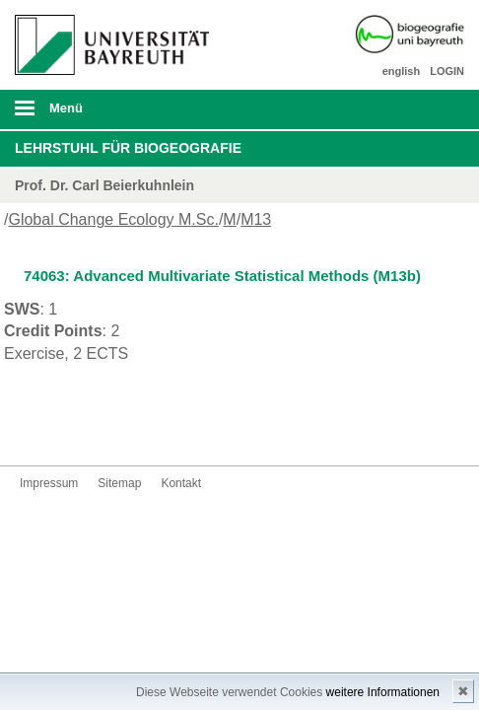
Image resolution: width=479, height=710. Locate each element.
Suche (420, 109)
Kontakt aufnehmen (67, 428)
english (401, 71)
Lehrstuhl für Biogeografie (128, 148)
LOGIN (447, 71)
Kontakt (181, 483)
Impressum (49, 483)
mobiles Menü (105, 114)
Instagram (35, 428)
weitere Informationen (383, 692)
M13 (255, 219)
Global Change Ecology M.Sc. (113, 219)
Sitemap (119, 483)
